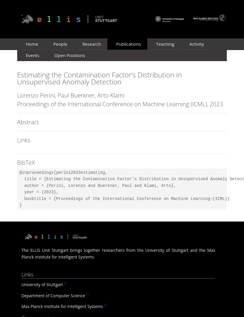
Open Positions (69, 55)
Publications (128, 44)
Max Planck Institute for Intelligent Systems (62, 306)
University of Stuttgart (42, 284)
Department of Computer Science (53, 295)
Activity (197, 44)
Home (32, 44)
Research (91, 44)
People (60, 44)
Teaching (165, 44)
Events (32, 55)
